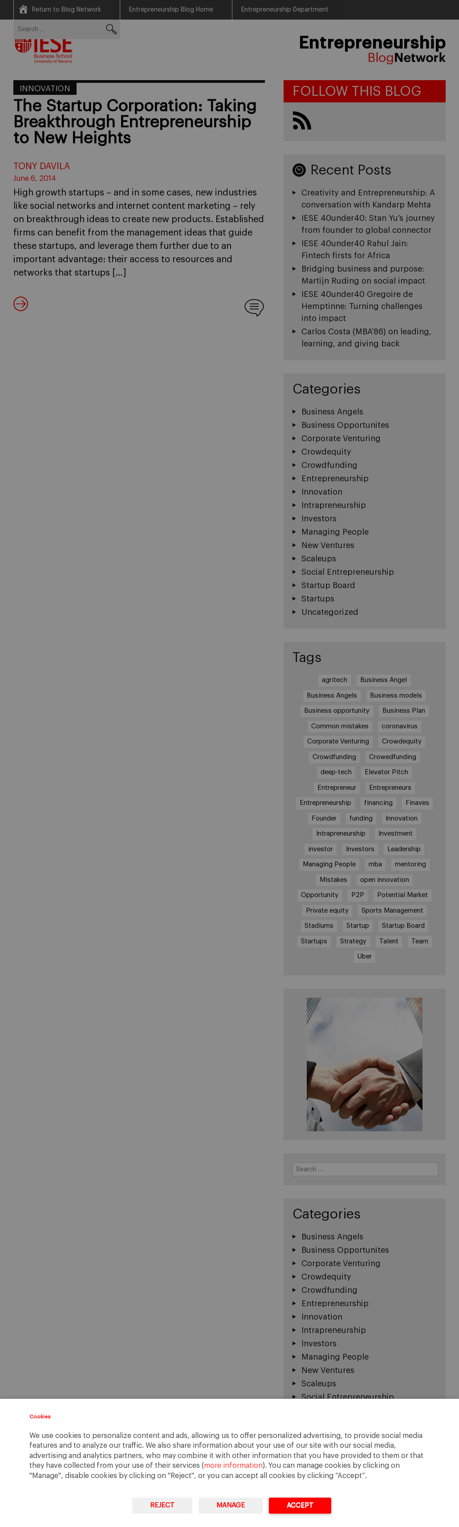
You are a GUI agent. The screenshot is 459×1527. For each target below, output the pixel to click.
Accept (300, 1505)
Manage (230, 1505)
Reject (162, 1505)
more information (233, 1465)
